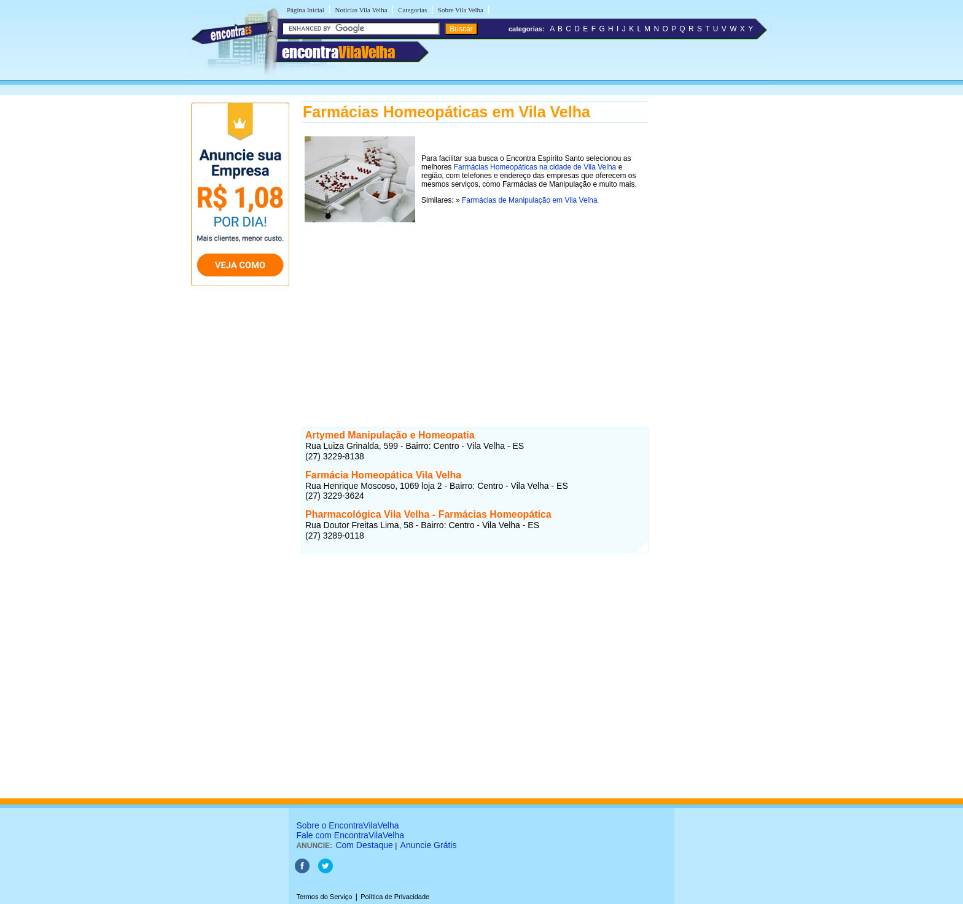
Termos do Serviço (324, 896)
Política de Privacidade (395, 896)
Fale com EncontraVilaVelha (350, 835)
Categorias (412, 10)
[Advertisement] (475, 311)
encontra (338, 52)
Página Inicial (305, 10)
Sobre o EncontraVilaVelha (347, 825)
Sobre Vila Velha (460, 10)
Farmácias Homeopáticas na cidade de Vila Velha (535, 167)
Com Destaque (363, 845)
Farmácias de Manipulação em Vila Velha (530, 200)
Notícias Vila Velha (361, 10)
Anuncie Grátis (428, 845)
